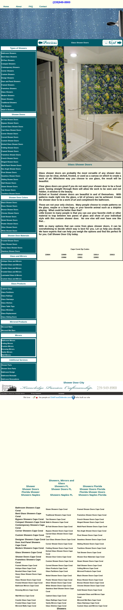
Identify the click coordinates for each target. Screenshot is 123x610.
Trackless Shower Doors (10, 194)
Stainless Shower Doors (10, 251)
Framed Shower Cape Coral (26, 565)
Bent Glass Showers (9, 57)
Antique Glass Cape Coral (25, 568)
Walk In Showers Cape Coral (57, 522)
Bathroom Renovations (10, 379)
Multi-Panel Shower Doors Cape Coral (92, 526)
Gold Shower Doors (8, 217)
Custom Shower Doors (10, 141)
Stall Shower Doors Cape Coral (89, 565)
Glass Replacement (8, 313)
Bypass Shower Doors (10, 123)
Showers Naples (30, 495)
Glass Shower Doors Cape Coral (28, 580)
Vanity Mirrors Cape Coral (56, 603)
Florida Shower (30, 492)
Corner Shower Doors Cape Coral (59, 544)
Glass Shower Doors (9, 244)
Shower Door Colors (18, 197)
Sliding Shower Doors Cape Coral (90, 544)
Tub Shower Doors (8, 190)
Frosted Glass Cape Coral (25, 603)
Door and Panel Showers (10, 81)
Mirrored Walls (7, 327)
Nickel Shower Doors (9, 220)
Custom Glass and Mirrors (11, 279)
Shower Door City (73, 382)
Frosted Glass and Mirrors (11, 272)
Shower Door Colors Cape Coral (58, 557)
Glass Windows (7, 310)
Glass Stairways (7, 299)
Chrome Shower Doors (10, 213)
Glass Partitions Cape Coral (57, 571)
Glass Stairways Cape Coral (88, 603)
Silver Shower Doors (9, 227)
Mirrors (18, 335)
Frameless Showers (9, 88)
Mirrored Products (18, 322)
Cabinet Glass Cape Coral (56, 596)
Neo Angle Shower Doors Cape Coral (91, 531)
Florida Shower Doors (92, 492)
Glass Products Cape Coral (56, 568)
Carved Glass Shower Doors (12, 127)
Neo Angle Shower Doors (11, 169)
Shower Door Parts (8, 368)
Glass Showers (7, 92)
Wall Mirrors (6, 355)
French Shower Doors (9, 158)
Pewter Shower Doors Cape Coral (59, 580)
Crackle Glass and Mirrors (11, 268)
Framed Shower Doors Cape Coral (90, 509)
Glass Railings (6, 296)
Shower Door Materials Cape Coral (90, 557)
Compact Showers (8, 64)
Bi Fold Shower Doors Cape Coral (59, 526)
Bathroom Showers (8, 53)
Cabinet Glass (6, 289)
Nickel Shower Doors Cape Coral (59, 576)
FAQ (31, 6)
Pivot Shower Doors (9, 172)
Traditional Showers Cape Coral (58, 515)
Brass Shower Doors (9, 206)
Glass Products (18, 284)
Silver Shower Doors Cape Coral (58, 583)
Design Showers (7, 78)
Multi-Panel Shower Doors (11, 165)
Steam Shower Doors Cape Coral (90, 561)
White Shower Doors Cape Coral (58, 586)
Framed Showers (7, 85)
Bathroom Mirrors (8, 340)
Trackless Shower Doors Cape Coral (91, 548)
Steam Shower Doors (9, 186)
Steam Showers (7, 99)
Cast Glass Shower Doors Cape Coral (60, 539)
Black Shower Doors (9, 202)
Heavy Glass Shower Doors (11, 248)
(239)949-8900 (61, 2)
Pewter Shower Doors (9, 224)
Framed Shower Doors (10, 151)
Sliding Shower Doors (9, 179)
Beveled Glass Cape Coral (25, 571)
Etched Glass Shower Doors (12, 144)
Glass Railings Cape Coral (56, 600)
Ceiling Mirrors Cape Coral (87, 568)
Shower (30, 486)
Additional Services (18, 360)
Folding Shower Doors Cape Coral (59, 548)
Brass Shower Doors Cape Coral (90, 580)
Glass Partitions (7, 292)
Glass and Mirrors (18, 256)
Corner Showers (7, 71)
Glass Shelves (6, 303)
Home (6, 6)
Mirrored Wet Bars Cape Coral (89, 600)
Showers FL (61, 486)
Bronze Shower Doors (9, 210)
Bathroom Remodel (8, 376)
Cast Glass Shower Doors (11, 130)
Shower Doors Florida (92, 489)
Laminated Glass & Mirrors (11, 275)
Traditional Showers (9, 103)
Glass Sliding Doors (9, 317)
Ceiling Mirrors (7, 343)
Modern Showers (7, 95)
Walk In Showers (7, 110)
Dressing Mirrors (8, 349)
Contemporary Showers (10, 67)
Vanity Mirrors (7, 352)
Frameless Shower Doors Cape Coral (91, 515)
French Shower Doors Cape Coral (90, 519)
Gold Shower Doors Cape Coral (89, 590)
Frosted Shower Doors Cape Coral (28, 583)
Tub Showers (6, 106)
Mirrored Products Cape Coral (89, 571)
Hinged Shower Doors (9, 162)
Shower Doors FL (61, 489)
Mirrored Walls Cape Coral (25, 606)
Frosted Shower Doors (10, 241)
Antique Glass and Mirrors (11, 261)
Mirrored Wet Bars (8, 330)
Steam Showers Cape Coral (56, 509)
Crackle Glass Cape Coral (25, 600)
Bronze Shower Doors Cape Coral (90, 583)
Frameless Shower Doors (11, 155)
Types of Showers (18, 48)
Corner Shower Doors (9, 134)
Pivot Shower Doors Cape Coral (89, 535)
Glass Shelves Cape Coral (56, 606)
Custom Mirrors (8, 346)
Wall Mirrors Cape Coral (24, 596)
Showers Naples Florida (92, 495)
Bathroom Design (8, 372)
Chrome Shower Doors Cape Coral (90, 586)
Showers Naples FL (61, 495)
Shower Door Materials (18, 236)
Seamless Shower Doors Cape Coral (91, 539)
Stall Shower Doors (8, 183)
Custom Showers (8, 74)
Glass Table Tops (8, 306)
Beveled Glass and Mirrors (11, 265)
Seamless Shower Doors (10, 176)
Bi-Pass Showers (8, 60)
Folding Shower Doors (10, 148)
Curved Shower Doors (9, 137)
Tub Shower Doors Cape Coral (89, 552)
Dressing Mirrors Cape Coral (26, 590)
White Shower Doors (9, 231)
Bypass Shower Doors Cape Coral (59, 531)
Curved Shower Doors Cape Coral (59, 565)
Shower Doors (18, 114)
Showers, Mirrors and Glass (61, 482)
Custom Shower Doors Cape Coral (59, 561)
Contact (43, 6)
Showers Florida (92, 486)
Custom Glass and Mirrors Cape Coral (92, 606)
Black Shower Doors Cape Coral (90, 576)
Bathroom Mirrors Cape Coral (27, 586)
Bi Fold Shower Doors (9, 119)
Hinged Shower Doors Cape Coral (90, 522)
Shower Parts (6, 365)
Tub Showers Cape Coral (55, 519)
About (18, 6)
